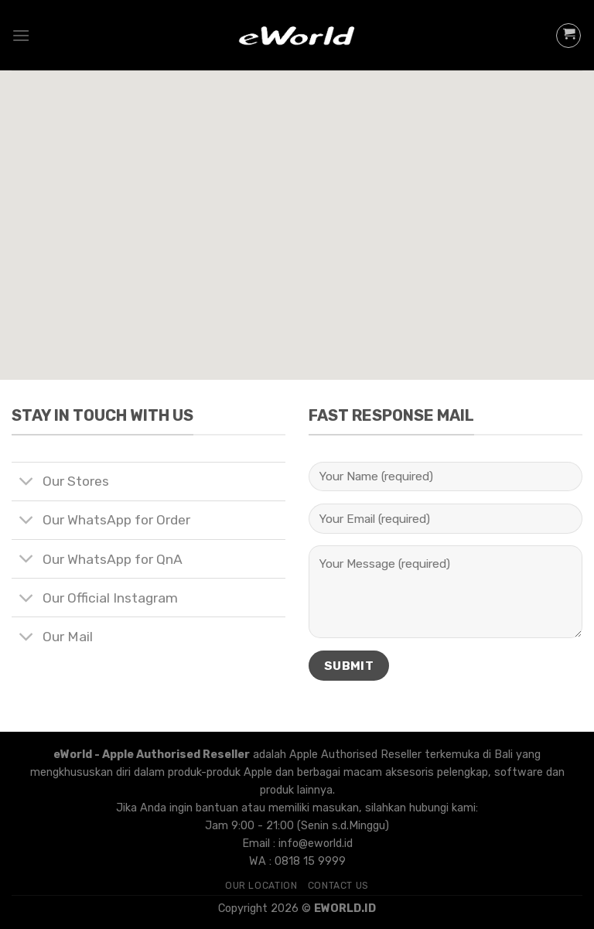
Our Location (261, 885)
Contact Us (338, 885)
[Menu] (21, 35)
